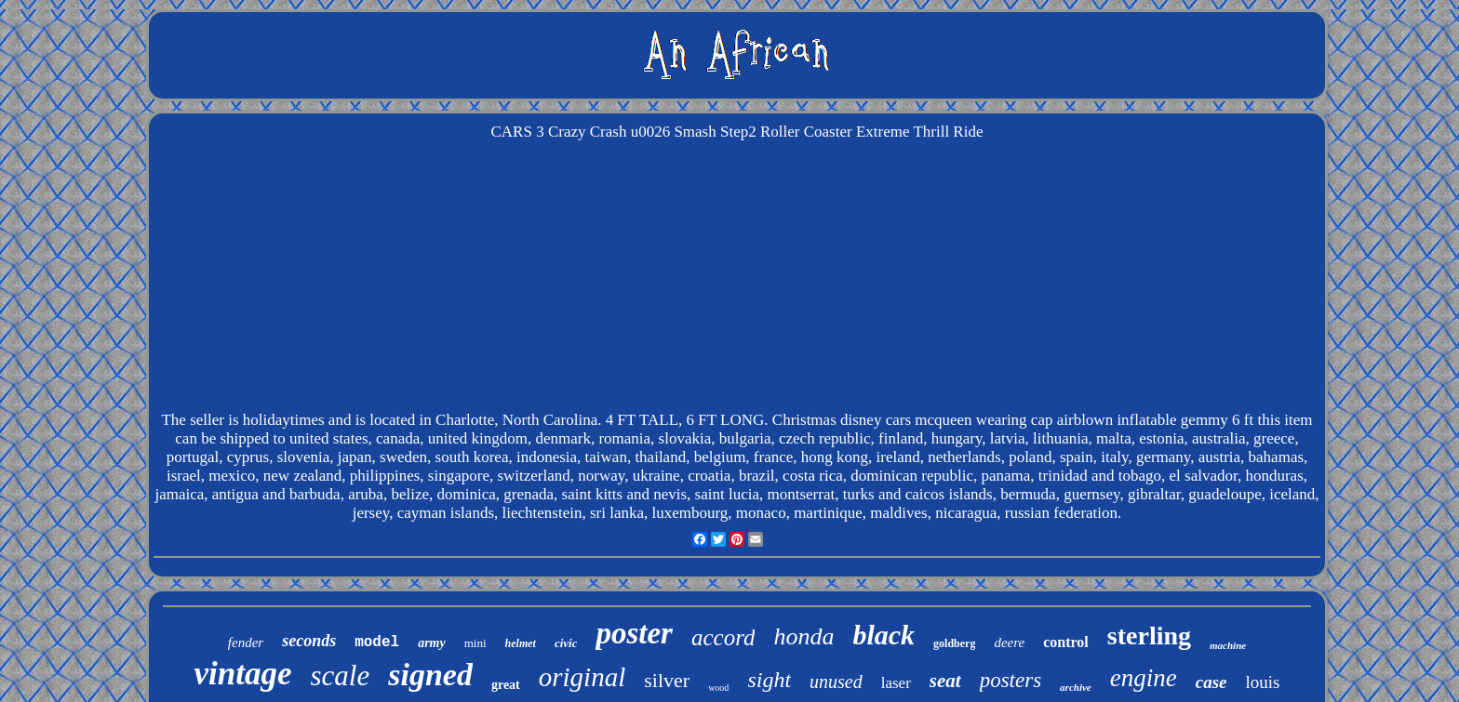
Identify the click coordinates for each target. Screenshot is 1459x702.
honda (803, 636)
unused (836, 681)
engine (1143, 678)
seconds (309, 640)
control (1066, 642)
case (1211, 682)
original (582, 677)
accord (723, 637)
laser (896, 683)
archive (1075, 687)
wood (718, 687)
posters (1010, 680)
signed (430, 674)
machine (1228, 645)
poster (634, 633)
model (377, 642)
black (883, 634)
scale (340, 675)
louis (1262, 682)
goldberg (954, 643)
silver (666, 680)
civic (566, 643)
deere (1009, 642)
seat (945, 680)
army (432, 643)
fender (245, 642)
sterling (1149, 635)
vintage (243, 674)
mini (475, 643)
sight (769, 680)
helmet (520, 643)
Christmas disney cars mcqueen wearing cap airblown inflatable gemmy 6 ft (1012, 420)
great (505, 685)
